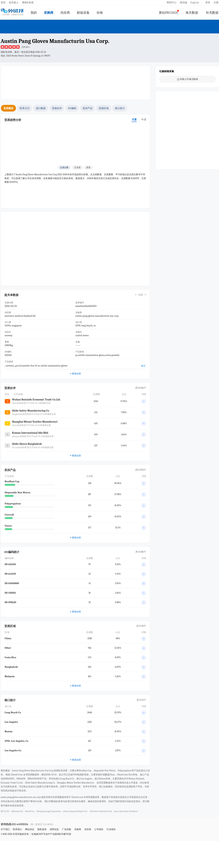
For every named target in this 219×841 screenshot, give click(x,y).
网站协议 (29, 829)
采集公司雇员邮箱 (187, 79)
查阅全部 (75, 373)
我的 (34, 12)
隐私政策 (42, 829)
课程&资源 (28, 2)
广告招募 (66, 829)
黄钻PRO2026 (168, 12)
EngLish (194, 2)
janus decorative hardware (126, 811)
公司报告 (98, 829)
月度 (134, 119)
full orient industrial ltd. (100, 811)
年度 (143, 119)
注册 (216, 2)
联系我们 (17, 829)
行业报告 (111, 829)
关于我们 (5, 829)
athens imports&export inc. (75, 811)
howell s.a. (30, 811)
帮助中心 (171, 2)
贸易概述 (8, 108)
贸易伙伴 (57, 108)
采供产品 (87, 108)
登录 (207, 2)
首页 (3, 2)
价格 (100, 12)
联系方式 (25, 108)
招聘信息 (54, 829)
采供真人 (14, 2)
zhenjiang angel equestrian (49, 811)
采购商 (48, 12)
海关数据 (191, 12)
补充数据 (212, 12)
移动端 (183, 2)
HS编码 (72, 108)
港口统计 (120, 108)
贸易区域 (104, 108)
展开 (143, 366)
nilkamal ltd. (17, 811)
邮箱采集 (83, 12)
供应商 (65, 12)
